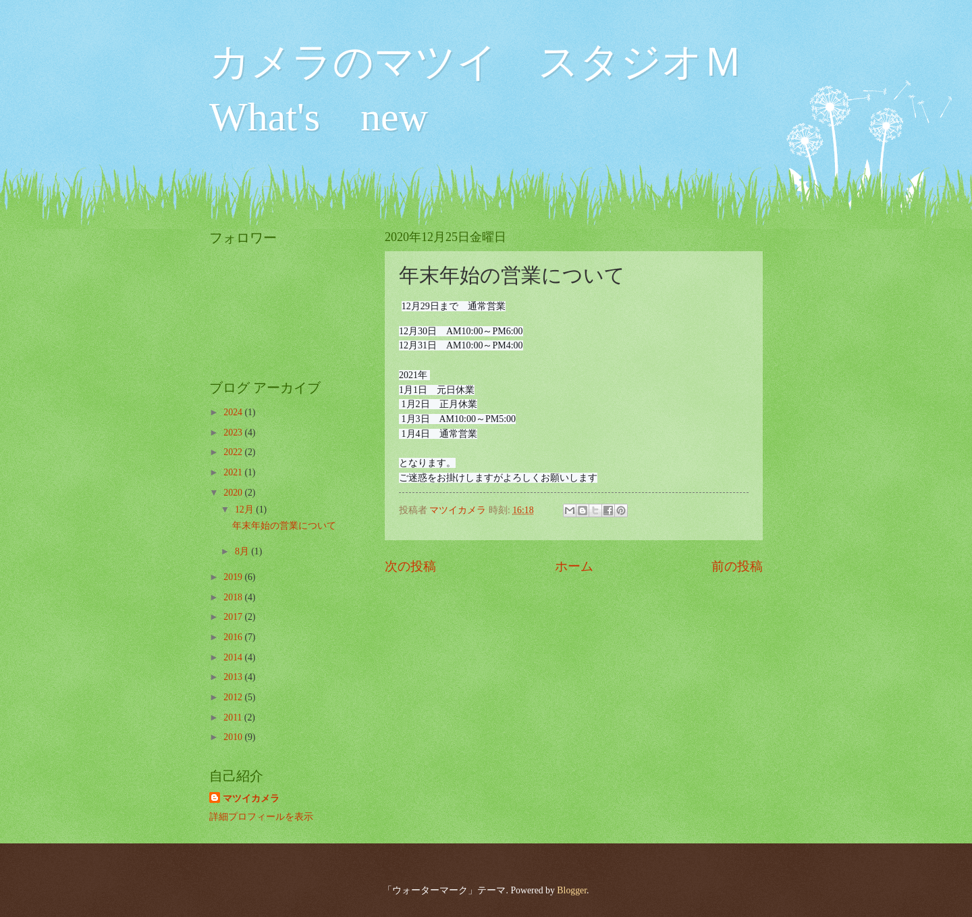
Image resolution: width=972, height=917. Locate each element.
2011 (233, 717)
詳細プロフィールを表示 (261, 817)
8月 (243, 551)
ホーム (574, 566)
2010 (233, 737)
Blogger (572, 890)
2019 (233, 577)
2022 (233, 452)
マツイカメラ (251, 798)
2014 (233, 657)
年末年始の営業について (284, 526)
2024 (233, 412)
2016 (233, 637)
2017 (233, 617)
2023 (233, 432)
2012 (233, 697)
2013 (233, 677)
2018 (233, 597)
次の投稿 (410, 566)
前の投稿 (737, 566)
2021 (233, 472)
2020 (233, 493)
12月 (245, 509)
